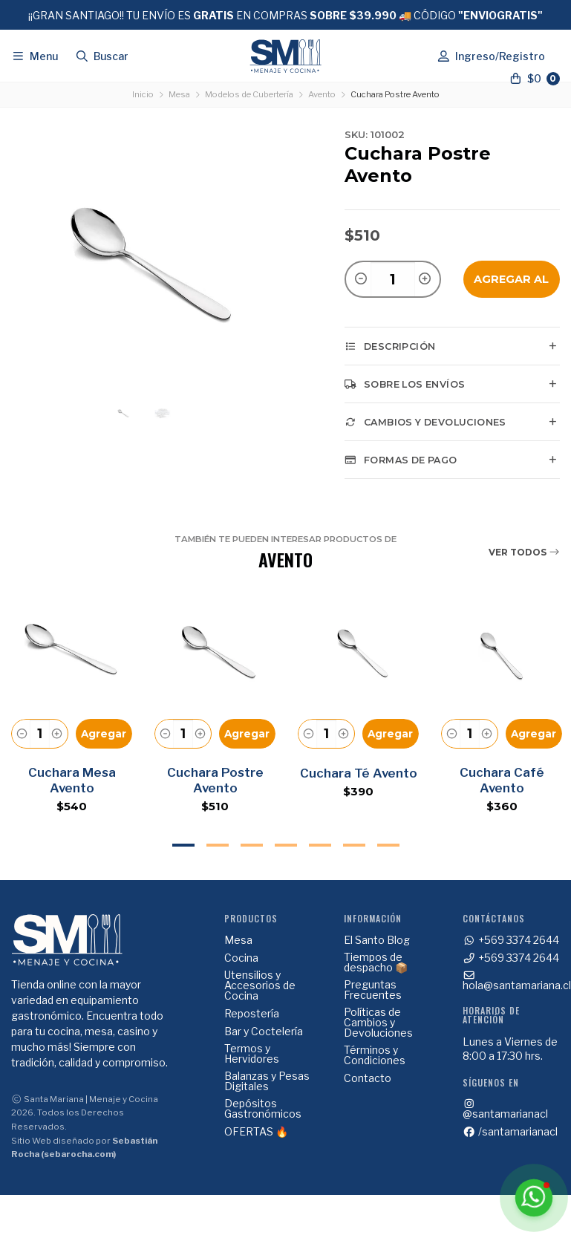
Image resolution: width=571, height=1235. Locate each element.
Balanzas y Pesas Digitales (267, 1081)
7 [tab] (388, 845)
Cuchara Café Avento (502, 780)
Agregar (103, 734)
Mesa (179, 94)
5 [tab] (320, 845)
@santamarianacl (505, 1108)
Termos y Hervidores (251, 1053)
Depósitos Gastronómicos (262, 1108)
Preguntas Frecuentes (373, 990)
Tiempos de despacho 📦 (376, 962)
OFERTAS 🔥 (256, 1132)
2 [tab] (217, 845)
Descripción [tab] (390, 346)
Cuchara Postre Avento (215, 780)
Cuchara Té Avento (358, 773)
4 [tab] (286, 845)
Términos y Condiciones (374, 1055)
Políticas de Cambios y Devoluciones (378, 1022)
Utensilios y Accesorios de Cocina (260, 985)
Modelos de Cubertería (249, 94)
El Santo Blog (377, 940)
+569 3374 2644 (511, 940)
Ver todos (524, 552)
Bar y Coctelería (263, 1031)
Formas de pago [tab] (401, 459)
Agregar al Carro (511, 285)
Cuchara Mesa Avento (72, 780)
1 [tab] (183, 845)
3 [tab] (252, 845)
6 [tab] (354, 845)
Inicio (143, 94)
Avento (322, 94)
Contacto (367, 1078)
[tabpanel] (71, 701)
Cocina (241, 958)
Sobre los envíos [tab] (405, 384)
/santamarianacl (510, 1132)
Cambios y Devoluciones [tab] (425, 421)
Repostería (251, 1013)
